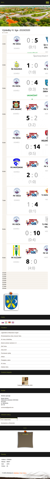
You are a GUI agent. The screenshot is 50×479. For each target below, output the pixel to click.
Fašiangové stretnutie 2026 (25, 385)
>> (30, 434)
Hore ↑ (25, 473)
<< (20, 434)
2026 (27, 434)
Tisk (21, 473)
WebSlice (16, 473)
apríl (24, 434)
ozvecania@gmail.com (7, 407)
